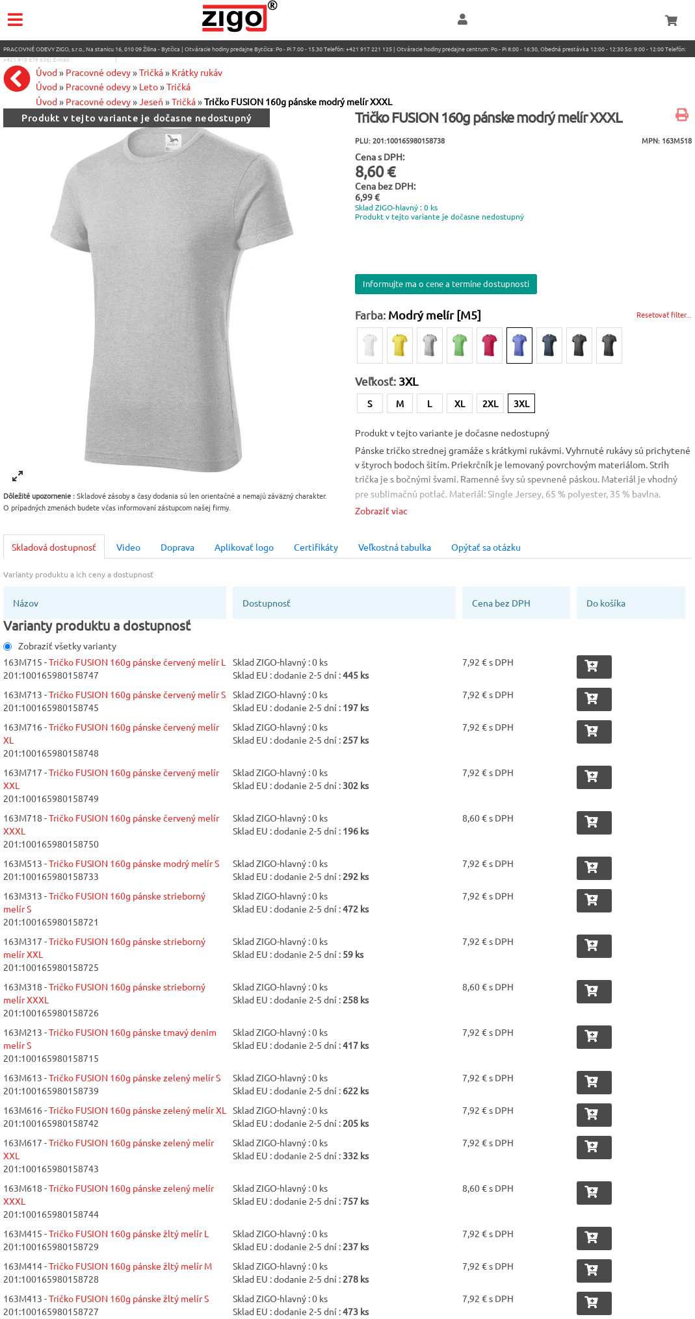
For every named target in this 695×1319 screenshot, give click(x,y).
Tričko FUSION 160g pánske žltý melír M (130, 1266)
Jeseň (151, 101)
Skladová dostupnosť (54, 547)
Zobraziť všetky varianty (59, 645)
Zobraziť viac (381, 510)
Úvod (46, 101)
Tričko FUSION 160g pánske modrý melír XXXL (298, 101)
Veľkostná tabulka (394, 547)
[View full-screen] (17, 476)
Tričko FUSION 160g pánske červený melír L (137, 662)
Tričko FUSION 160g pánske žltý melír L (129, 1233)
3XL (521, 403)
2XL (490, 403)
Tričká (184, 101)
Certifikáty (316, 547)
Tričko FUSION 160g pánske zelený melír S (134, 1077)
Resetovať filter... (664, 314)
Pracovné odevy (98, 101)
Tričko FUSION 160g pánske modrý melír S (134, 863)
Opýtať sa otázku (486, 547)
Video (128, 547)
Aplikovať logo (244, 547)
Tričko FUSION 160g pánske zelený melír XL (137, 1110)
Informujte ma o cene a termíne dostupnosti (446, 283)
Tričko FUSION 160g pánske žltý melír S (129, 1298)
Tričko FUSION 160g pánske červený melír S (137, 694)
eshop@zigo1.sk (93, 59)
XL (459, 403)
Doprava (177, 547)
